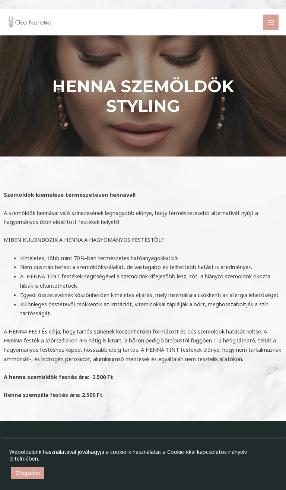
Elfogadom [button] (28, 473)
